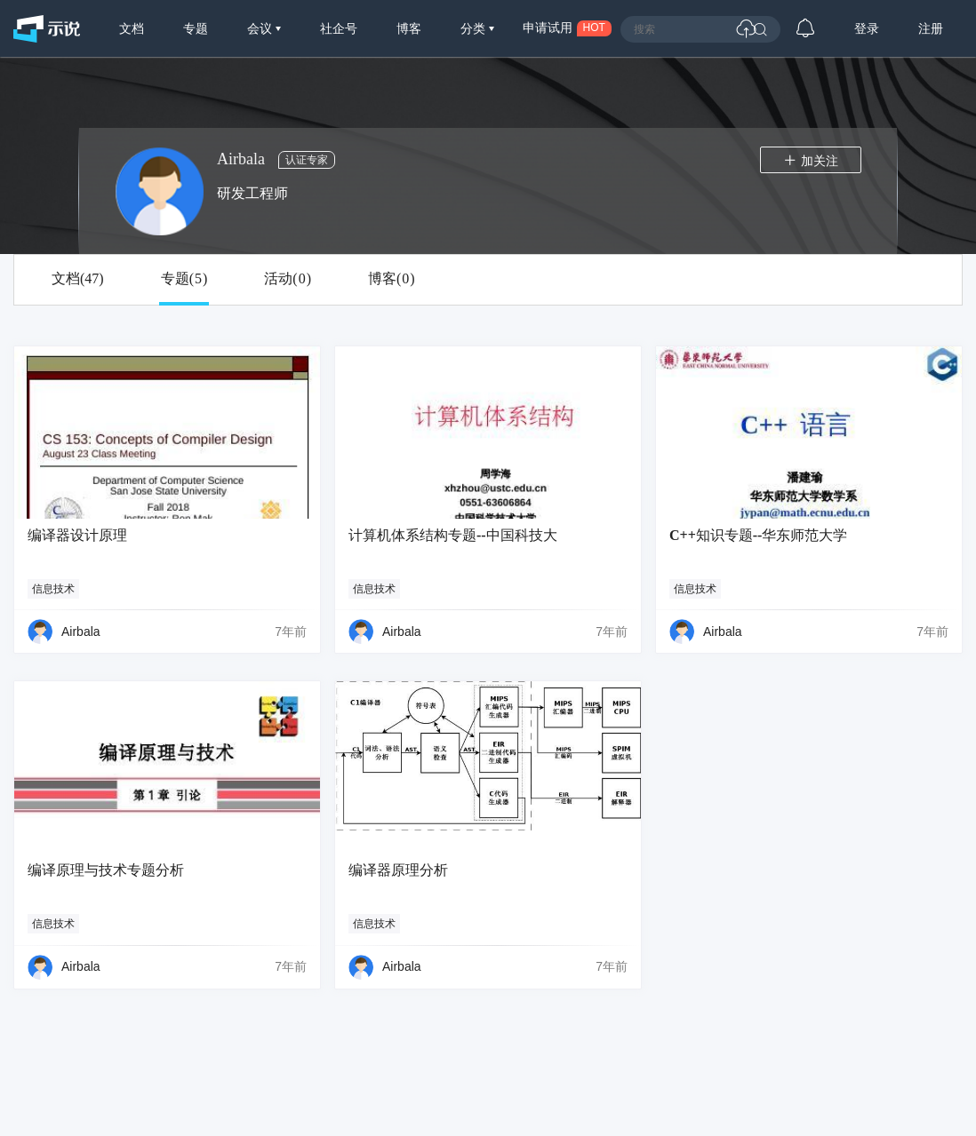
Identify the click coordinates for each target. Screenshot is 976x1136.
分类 (474, 28)
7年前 (291, 631)
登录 (866, 28)
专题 (195, 28)
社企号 (338, 28)
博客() (391, 279)
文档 (131, 28)
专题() (184, 279)
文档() (78, 279)
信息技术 (53, 589)
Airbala (80, 631)
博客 (408, 28)
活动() (287, 279)
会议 (261, 28)
